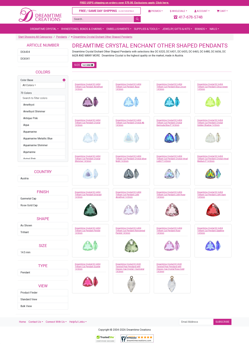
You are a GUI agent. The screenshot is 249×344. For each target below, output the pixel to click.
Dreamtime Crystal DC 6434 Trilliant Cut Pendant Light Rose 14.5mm (171, 194)
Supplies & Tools (146, 29)
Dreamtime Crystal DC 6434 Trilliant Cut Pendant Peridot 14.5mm (87, 230)
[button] (64, 80)
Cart (221, 11)
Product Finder (28, 292)
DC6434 (25, 51)
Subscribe (222, 321)
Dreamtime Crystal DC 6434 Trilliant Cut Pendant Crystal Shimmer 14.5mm (87, 158)
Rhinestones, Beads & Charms (81, 29)
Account (201, 11)
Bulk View (26, 306)
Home (22, 321)
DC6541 (25, 58)
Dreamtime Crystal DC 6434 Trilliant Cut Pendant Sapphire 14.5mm (210, 230)
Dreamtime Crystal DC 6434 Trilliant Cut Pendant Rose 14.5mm (169, 230)
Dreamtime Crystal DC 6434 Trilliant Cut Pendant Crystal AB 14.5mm (130, 122)
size (84, 65)
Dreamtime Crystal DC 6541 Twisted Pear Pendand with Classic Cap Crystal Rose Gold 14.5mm (170, 268)
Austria (24, 178)
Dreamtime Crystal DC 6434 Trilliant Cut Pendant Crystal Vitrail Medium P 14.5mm (213, 158)
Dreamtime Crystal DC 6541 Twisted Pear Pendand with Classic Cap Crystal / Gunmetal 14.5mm (130, 268)
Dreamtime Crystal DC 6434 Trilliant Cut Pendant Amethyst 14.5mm (89, 86)
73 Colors (26, 93)
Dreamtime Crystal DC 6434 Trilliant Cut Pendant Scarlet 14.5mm (87, 266)
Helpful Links (77, 321)
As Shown (26, 225)
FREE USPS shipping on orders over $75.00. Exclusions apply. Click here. (124, 2)
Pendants (61, 36)
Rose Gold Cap (29, 205)
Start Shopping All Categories (35, 36)
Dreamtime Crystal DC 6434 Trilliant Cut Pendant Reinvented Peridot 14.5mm (130, 230)
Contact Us (35, 321)
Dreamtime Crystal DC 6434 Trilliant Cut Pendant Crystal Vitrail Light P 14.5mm (172, 158)
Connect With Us (55, 321)
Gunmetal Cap (28, 198)
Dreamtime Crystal (43, 29)
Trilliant (24, 232)
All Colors (28, 85)
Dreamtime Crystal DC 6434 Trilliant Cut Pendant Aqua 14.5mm (128, 86)
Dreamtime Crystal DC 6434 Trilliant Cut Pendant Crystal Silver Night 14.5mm (131, 158)
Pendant (25, 272)
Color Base (42, 80)
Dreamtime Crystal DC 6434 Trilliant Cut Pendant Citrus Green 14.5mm (212, 86)
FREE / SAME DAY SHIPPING (106, 11)
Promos (154, 11)
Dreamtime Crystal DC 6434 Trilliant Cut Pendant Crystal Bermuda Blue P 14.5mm (169, 122)
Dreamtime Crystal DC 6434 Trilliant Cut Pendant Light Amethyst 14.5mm (128, 194)
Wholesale (177, 11)
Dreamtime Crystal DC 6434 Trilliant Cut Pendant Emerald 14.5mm (88, 194)
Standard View (28, 299)
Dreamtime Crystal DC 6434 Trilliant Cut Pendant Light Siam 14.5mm (211, 194)
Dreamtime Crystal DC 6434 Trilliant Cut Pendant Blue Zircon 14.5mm (171, 86)
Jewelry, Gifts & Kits (176, 29)
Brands (200, 29)
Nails (213, 29)
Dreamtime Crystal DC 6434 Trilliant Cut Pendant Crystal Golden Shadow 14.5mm (210, 122)
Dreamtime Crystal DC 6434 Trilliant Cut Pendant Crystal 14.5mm (87, 122)
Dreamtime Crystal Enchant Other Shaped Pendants (101, 36)
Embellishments (117, 29)
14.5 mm (25, 252)
